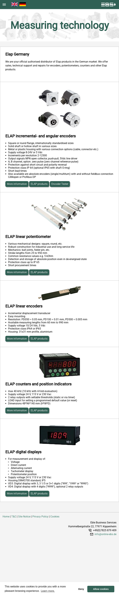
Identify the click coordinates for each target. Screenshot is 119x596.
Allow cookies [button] (101, 589)
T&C (13, 516)
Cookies (54, 516)
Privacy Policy (40, 516)
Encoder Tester (59, 183)
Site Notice (24, 516)
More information (17, 183)
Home (6, 516)
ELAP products (39, 183)
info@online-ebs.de (105, 534)
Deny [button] (81, 589)
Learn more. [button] (48, 591)
